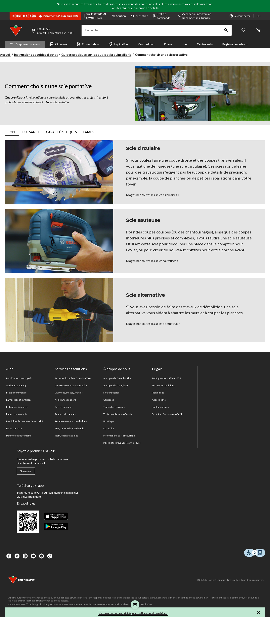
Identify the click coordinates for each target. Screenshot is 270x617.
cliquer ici (127, 8)
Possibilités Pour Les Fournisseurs (121, 442)
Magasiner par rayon (25, 44)
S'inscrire (25, 471)
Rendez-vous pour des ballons (71, 421)
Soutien (119, 16)
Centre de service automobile (71, 385)
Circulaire (58, 44)
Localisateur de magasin (19, 378)
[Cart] (258, 30)
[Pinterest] (41, 556)
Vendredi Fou (146, 44)
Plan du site (158, 392)
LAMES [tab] (88, 132)
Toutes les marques (114, 406)
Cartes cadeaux (63, 406)
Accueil (5, 54)
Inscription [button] (139, 16)
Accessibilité (159, 399)
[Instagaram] (25, 556)
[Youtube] (33, 556)
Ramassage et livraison (18, 399)
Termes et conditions (163, 385)
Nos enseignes (111, 392)
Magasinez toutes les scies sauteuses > (152, 261)
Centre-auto (205, 44)
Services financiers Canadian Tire (72, 378)
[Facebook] (8, 556)
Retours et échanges (17, 406)
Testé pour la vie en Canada (117, 414)
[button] (226, 30)
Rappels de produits (16, 414)
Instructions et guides (66, 435)
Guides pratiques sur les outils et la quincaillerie (96, 54)
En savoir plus (26, 503)
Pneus (168, 44)
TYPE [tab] (12, 132)
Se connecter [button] (240, 16)
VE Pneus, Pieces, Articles (69, 392)
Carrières (108, 399)
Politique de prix (160, 406)
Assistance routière (65, 399)
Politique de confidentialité (166, 378)
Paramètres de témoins (18, 435)
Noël (184, 44)
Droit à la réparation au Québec (168, 414)
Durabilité (108, 428)
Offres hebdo (87, 44)
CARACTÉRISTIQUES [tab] (61, 132)
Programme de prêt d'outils (69, 428)
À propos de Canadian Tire (117, 378)
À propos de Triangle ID (115, 385)
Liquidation (118, 44)
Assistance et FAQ (16, 385)
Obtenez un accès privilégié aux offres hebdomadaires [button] (133, 613)
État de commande (161, 16)
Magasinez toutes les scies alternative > (153, 323)
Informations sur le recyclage (119, 435)
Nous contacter (14, 428)
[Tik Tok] (49, 556)
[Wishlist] (243, 30)
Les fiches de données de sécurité (24, 421)
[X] (17, 556)
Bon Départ (109, 421)
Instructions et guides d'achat (36, 54)
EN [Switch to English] (258, 16)
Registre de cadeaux (235, 44)
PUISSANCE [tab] (31, 132)
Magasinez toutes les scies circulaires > (152, 195)
